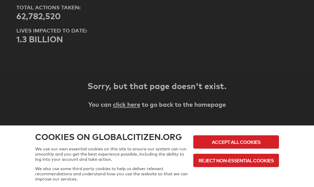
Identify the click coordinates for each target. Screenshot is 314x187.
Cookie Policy (236, 174)
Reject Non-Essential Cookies (236, 160)
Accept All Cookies (236, 142)
